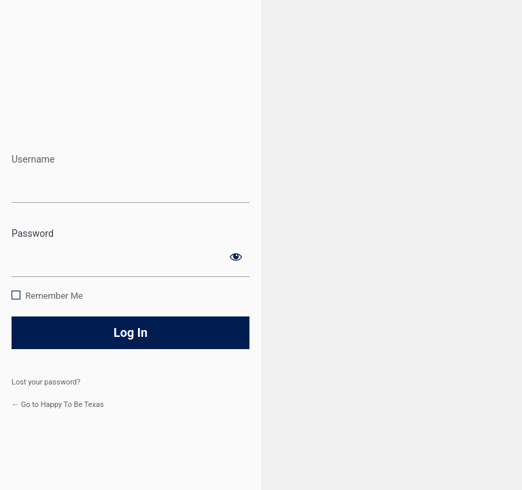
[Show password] (235, 256)
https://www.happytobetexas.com (131, 107)
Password (33, 233)
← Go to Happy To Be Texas (58, 404)
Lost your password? (46, 382)
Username (33, 159)
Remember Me (54, 296)
